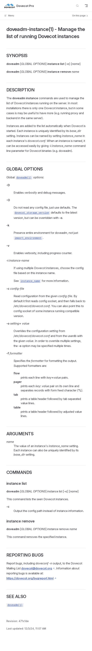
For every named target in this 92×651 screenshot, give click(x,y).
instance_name (30, 281)
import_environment (28, 238)
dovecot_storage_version (32, 212)
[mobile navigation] (86, 5)
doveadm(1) (23, 177)
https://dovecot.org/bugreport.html (30, 578)
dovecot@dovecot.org (36, 568)
